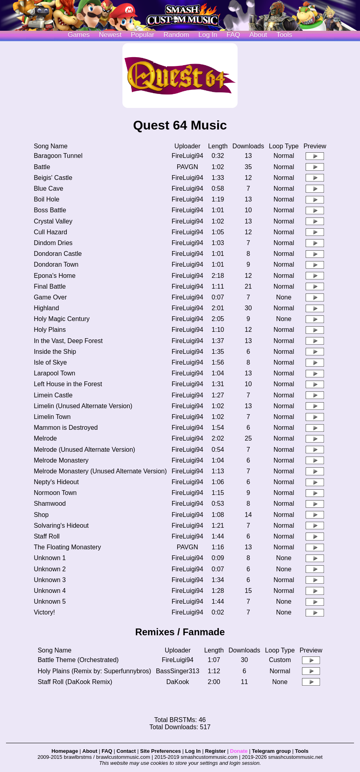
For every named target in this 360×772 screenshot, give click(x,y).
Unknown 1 (50, 558)
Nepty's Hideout (56, 482)
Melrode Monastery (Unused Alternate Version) (100, 471)
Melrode (45, 438)
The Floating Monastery (67, 547)
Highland (46, 308)
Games (79, 34)
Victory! (44, 612)
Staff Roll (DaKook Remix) (75, 681)
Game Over (50, 297)
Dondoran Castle (58, 253)
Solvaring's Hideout (61, 525)
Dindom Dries (53, 242)
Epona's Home (54, 275)
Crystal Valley (53, 221)
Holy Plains (50, 329)
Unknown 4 (50, 590)
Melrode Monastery (61, 460)
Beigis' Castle (53, 177)
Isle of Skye (50, 362)
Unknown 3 (50, 580)
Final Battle (50, 286)
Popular (142, 34)
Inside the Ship (55, 351)
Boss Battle (50, 210)
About (258, 34)
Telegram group (271, 751)
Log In (193, 751)
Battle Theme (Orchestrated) (78, 659)
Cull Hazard (50, 232)
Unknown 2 (50, 569)
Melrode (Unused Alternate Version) (84, 449)
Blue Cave (48, 188)
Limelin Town (52, 416)
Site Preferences (160, 751)
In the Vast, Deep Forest (68, 340)
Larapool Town (54, 373)
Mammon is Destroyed (66, 427)
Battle (42, 167)
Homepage (65, 751)
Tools (284, 34)
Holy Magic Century (62, 318)
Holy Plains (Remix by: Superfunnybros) (94, 671)
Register (215, 751)
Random (176, 34)
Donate (239, 751)
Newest (110, 34)
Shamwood (50, 503)
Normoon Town (55, 492)
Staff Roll (47, 536)
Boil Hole (46, 199)
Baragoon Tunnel (58, 155)
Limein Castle (53, 395)
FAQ (233, 34)
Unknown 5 (50, 601)
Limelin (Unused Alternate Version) (83, 406)
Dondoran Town (56, 264)
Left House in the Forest (68, 384)
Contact (126, 751)
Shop (41, 514)
